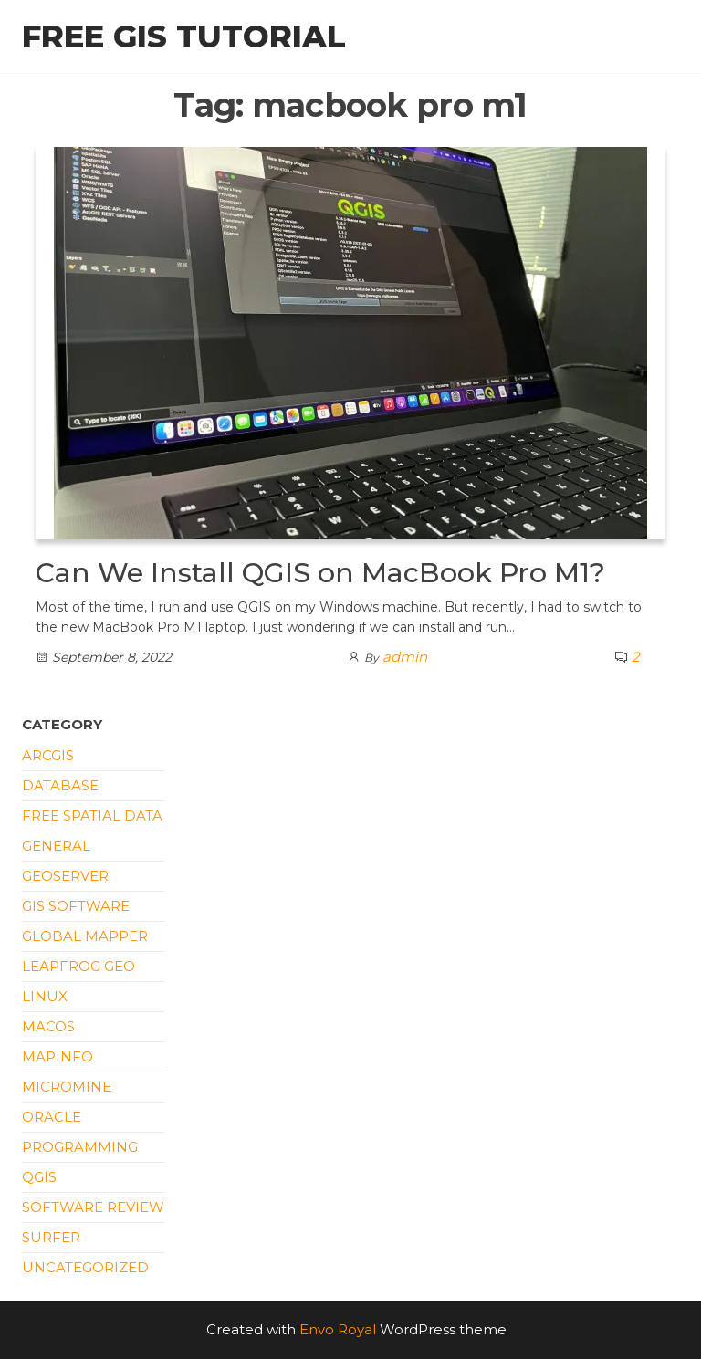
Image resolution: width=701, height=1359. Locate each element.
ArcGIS (48, 755)
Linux (45, 996)
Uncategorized (85, 1267)
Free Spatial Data (92, 815)
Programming (80, 1146)
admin (404, 656)
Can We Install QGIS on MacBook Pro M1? (320, 573)
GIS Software (76, 906)
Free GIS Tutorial (184, 36)
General (56, 845)
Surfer (51, 1237)
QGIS (39, 1177)
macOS (48, 1026)
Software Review (93, 1207)
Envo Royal (337, 1329)
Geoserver (65, 875)
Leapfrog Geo (78, 966)
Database (60, 785)
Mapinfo (57, 1056)
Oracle (51, 1116)
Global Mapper (85, 936)
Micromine (66, 1086)
